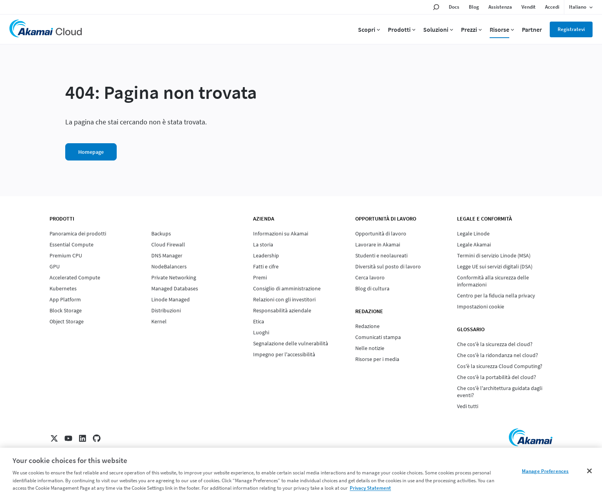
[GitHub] (96, 438)
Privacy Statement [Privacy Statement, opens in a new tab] (370, 488)
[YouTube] (68, 438)
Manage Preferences (545, 471)
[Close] (589, 471)
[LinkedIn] (82, 438)
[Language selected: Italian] (580, 7)
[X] (54, 438)
